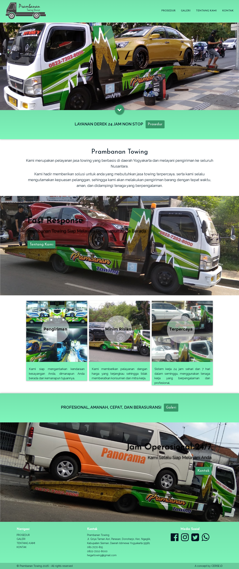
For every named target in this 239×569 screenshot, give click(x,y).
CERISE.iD (217, 565)
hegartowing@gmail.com (102, 555)
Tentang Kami (206, 10)
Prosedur (168, 10)
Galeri (186, 10)
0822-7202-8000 (97, 551)
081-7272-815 (95, 547)
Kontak (228, 10)
